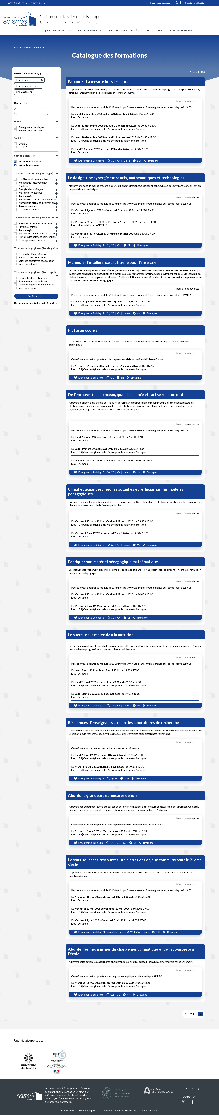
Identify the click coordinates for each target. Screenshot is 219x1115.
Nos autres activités (125, 30)
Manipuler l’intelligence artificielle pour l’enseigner (113, 262)
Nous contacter (150, 1110)
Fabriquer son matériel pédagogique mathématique (113, 561)
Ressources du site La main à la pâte (35, 359)
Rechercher (36, 352)
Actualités (155, 30)
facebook (180, 2)
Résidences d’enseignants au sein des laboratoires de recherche (123, 722)
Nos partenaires (181, 30)
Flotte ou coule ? (82, 330)
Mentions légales (88, 1110)
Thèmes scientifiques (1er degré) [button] (33, 194)
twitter (177, 2)
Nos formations (91, 30)
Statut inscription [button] (24, 169)
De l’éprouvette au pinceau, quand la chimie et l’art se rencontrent (125, 394)
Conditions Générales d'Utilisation (119, 1110)
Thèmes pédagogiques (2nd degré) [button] (35, 320)
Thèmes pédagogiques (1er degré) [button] (34, 289)
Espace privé (67, 1110)
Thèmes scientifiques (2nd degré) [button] (34, 251)
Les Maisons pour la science (158, 3)
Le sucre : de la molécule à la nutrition (101, 634)
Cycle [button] (17, 142)
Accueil (17, 47)
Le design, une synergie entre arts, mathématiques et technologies (126, 177)
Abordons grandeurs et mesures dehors (103, 795)
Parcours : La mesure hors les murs (98, 81)
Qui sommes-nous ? (58, 30)
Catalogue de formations (34, 47)
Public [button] (17, 121)
